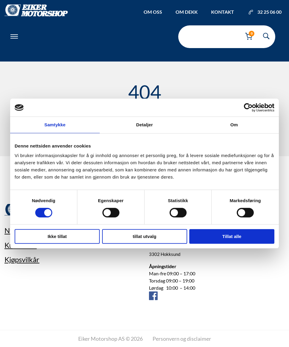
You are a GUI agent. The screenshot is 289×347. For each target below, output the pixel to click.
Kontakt (222, 12)
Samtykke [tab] (55, 124)
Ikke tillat (57, 236)
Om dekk (187, 12)
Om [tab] (234, 124)
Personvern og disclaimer (182, 338)
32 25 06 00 (265, 12)
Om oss (153, 12)
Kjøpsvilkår (21, 259)
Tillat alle (232, 236)
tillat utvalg (144, 236)
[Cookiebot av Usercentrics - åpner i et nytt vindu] (248, 107)
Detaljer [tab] (144, 124)
